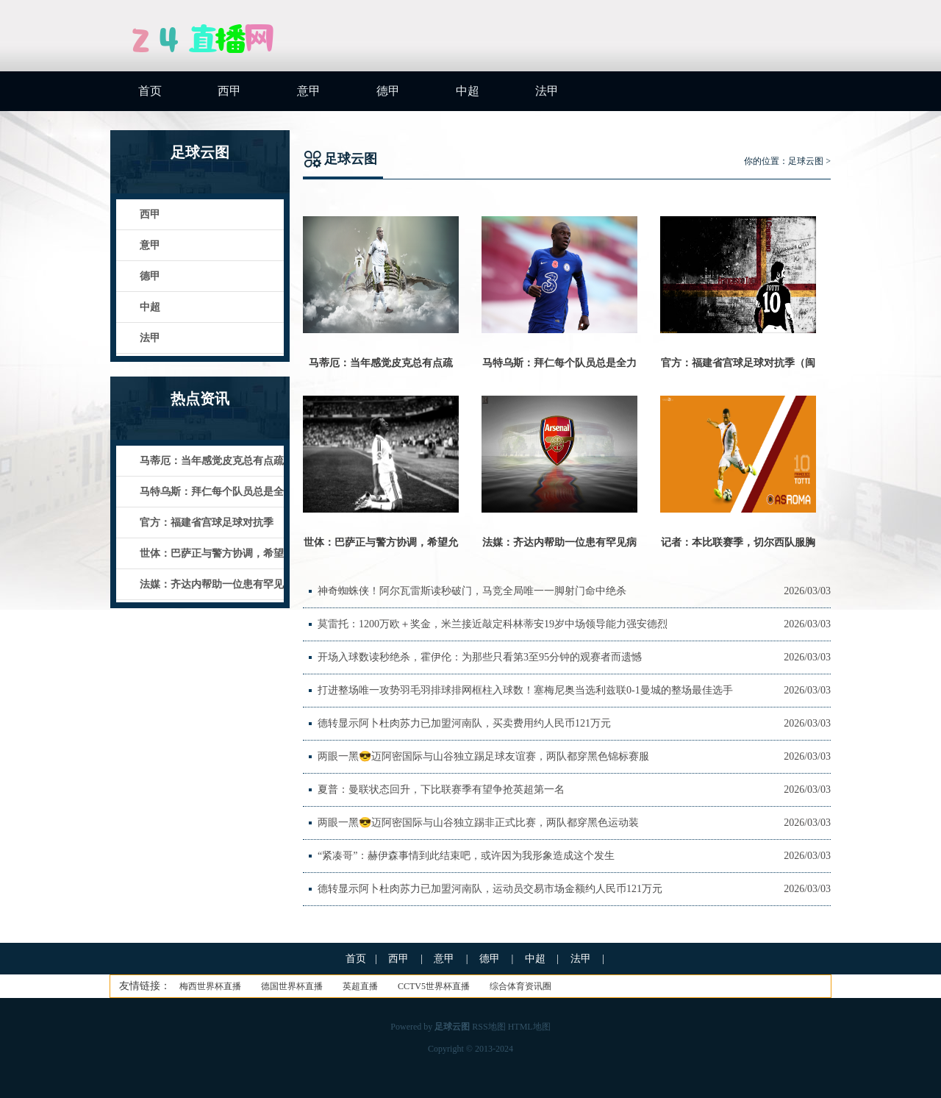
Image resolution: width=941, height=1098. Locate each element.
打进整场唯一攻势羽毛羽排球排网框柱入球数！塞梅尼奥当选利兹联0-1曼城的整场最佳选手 (525, 690)
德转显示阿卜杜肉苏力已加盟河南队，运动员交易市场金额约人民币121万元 (490, 888)
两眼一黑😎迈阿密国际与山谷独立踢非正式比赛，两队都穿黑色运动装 (478, 822)
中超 (467, 91)
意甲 (309, 91)
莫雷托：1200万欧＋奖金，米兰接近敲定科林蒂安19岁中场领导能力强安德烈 (493, 624)
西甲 (229, 91)
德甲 (388, 91)
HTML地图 (529, 1027)
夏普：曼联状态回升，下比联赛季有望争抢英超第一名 (441, 789)
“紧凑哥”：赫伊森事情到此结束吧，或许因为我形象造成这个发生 (466, 855)
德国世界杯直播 (292, 986)
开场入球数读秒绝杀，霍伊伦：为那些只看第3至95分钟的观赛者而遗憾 (480, 657)
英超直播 (360, 986)
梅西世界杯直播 (210, 986)
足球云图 (805, 161)
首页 (150, 91)
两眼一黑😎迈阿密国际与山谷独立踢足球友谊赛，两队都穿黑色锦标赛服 (483, 756)
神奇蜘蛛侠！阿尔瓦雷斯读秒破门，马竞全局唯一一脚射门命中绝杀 (472, 590)
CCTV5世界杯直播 (434, 986)
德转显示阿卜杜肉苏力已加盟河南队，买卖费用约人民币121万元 (464, 723)
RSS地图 (488, 1027)
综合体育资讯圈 (520, 986)
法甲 (547, 91)
